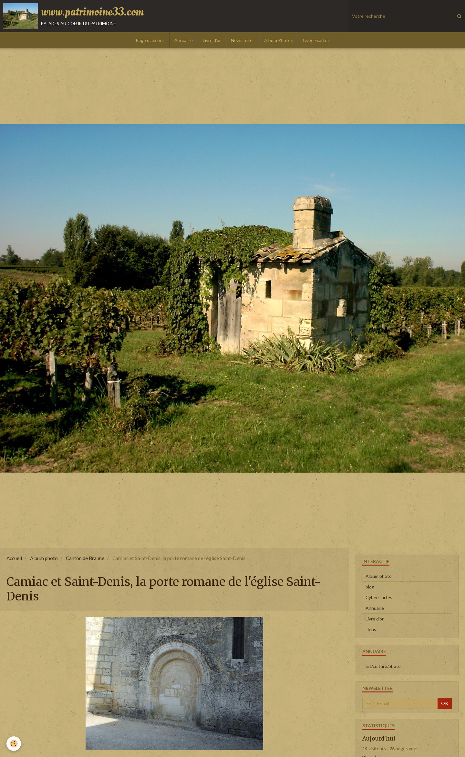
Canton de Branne (85, 558)
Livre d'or (212, 40)
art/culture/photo (383, 666)
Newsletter (242, 40)
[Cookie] (13, 743)
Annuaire (183, 40)
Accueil (14, 558)
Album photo (44, 558)
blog (370, 586)
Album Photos (278, 40)
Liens (371, 629)
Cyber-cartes (316, 40)
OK (444, 703)
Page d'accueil (150, 40)
